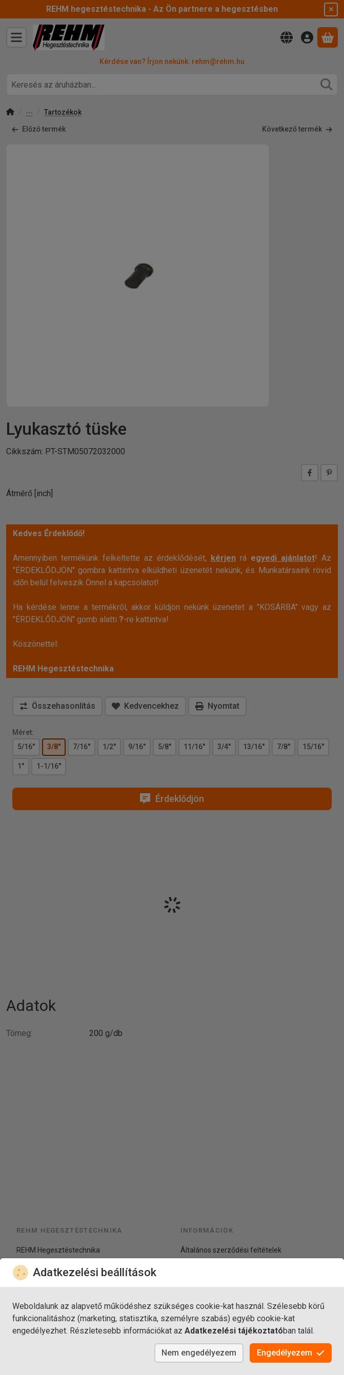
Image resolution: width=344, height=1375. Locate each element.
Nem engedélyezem (198, 1353)
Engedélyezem (291, 1353)
